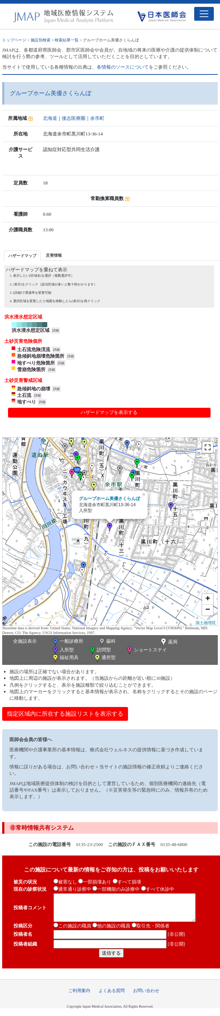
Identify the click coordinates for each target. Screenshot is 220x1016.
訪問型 (99, 650)
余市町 (97, 118)
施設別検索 (41, 40)
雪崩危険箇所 (31, 369)
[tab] (22, 255)
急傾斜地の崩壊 (33, 388)
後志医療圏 (73, 118)
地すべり (26, 402)
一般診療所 (67, 642)
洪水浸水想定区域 (30, 330)
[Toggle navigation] (204, 14)
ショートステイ (146, 650)
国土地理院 (206, 623)
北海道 (50, 118)
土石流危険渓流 (33, 349)
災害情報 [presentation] (54, 255)
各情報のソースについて (123, 67)
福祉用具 (65, 658)
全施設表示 (25, 641)
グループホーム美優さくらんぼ (109, 498)
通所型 (104, 658)
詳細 (55, 330)
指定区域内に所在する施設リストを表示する (65, 714)
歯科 (107, 642)
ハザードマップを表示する (109, 412)
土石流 (24, 395)
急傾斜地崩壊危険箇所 (40, 356)
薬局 (168, 642)
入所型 (62, 650)
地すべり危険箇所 (36, 363)
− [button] (207, 610)
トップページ (14, 40)
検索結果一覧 (67, 40)
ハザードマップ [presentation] (22, 255)
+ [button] (207, 599)
